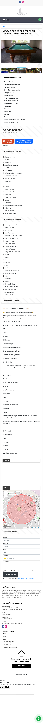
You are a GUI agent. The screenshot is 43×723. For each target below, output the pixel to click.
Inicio (4, 26)
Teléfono (5, 555)
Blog (4, 639)
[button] (40, 38)
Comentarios (6, 561)
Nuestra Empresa (8, 642)
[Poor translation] (7, 687)
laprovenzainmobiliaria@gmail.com (12, 623)
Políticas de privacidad (10, 647)
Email (5, 549)
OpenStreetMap (36, 527)
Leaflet (25, 527)
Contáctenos (7, 644)
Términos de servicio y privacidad (26, 578)
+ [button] (5, 492)
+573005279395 (7, 614)
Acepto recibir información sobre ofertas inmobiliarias (20, 571)
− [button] (5, 495)
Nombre (5, 537)
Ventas (5, 636)
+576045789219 (7, 619)
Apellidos (6, 543)
